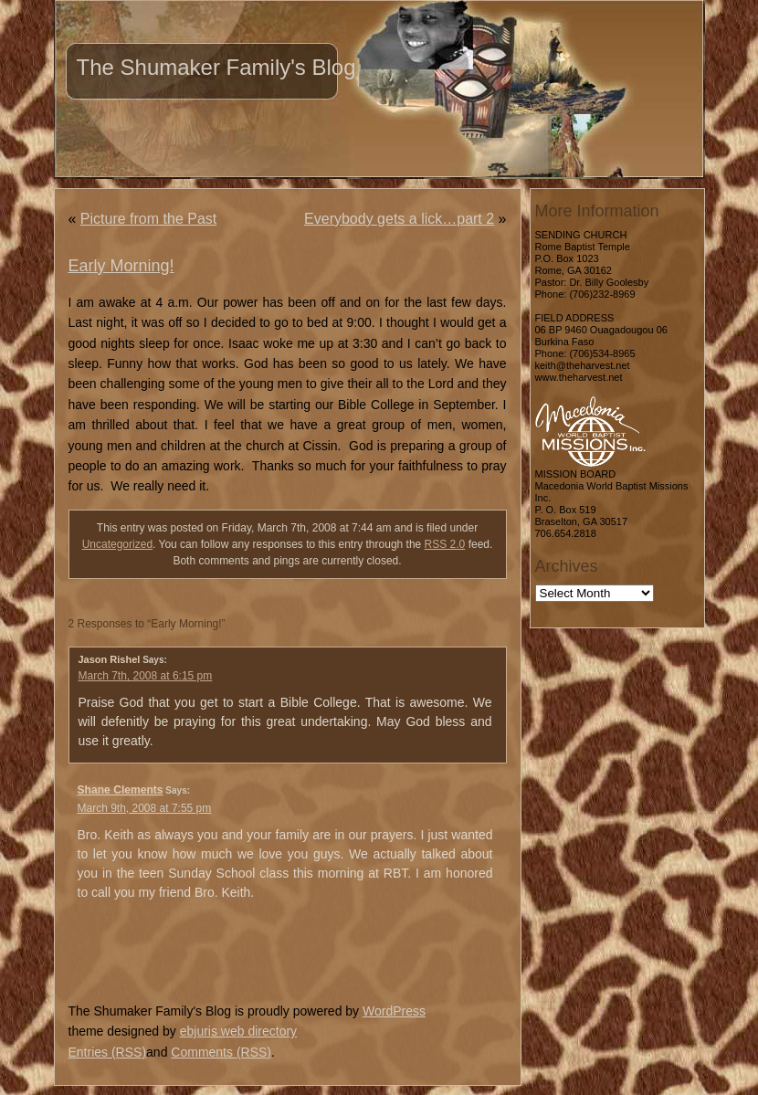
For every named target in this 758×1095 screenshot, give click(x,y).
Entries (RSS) (107, 1052)
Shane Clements (120, 790)
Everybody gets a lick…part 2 (399, 218)
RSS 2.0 (445, 544)
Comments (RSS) (221, 1052)
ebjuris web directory (238, 1031)
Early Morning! (121, 266)
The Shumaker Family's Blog (216, 67)
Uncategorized (117, 544)
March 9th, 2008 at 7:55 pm (145, 808)
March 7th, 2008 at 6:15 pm (146, 675)
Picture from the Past (148, 218)
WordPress (394, 1011)
